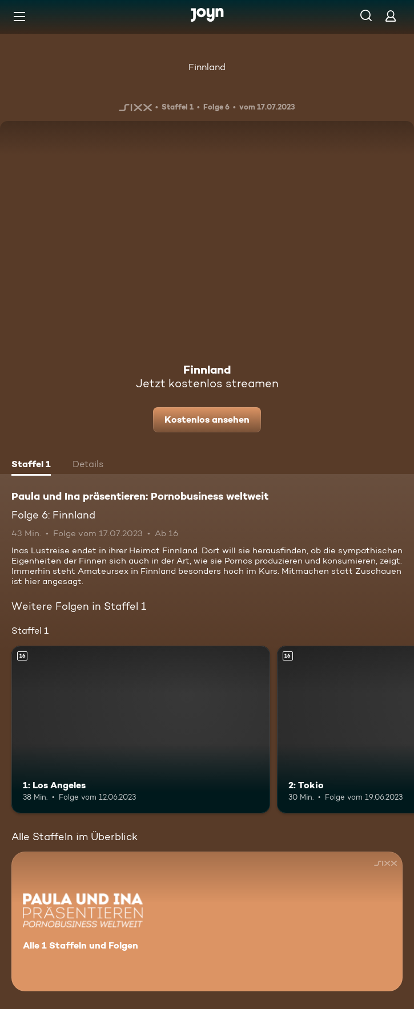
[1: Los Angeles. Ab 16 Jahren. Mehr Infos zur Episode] (140, 729)
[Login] (391, 16)
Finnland (207, 67)
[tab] (31, 465)
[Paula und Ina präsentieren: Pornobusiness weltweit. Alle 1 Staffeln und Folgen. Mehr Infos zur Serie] (207, 921)
